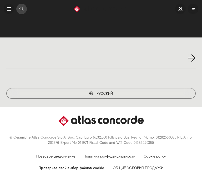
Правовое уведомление (55, 156)
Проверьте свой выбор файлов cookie (71, 168)
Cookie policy (155, 156)
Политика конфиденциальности (109, 156)
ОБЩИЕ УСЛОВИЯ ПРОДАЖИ (138, 168)
